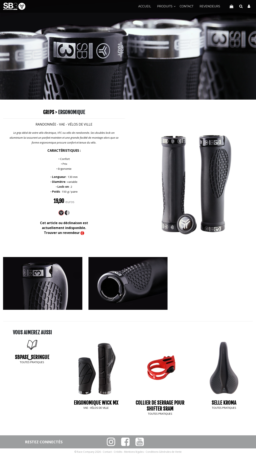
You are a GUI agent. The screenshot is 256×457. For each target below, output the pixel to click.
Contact (186, 6)
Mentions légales (134, 452)
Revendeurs (210, 6)
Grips (48, 112)
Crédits (118, 452)
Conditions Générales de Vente (164, 452)
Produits (164, 6)
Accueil (144, 6)
